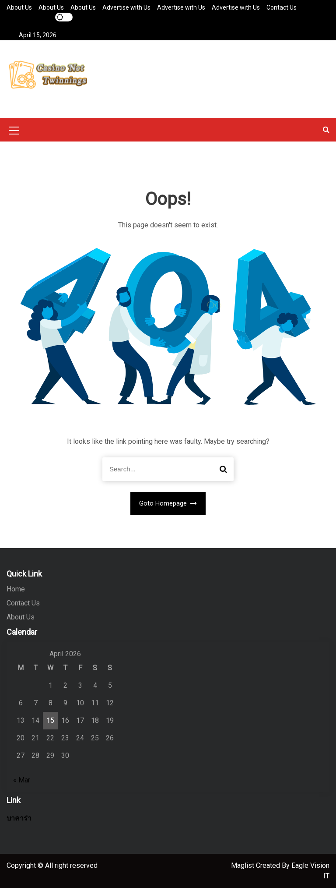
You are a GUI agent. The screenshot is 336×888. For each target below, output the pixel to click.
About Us (19, 7)
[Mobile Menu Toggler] (14, 132)
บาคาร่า (19, 818)
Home (16, 589)
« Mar (21, 780)
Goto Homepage (168, 503)
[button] (326, 129)
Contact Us (281, 7)
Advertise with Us (126, 7)
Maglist (243, 865)
